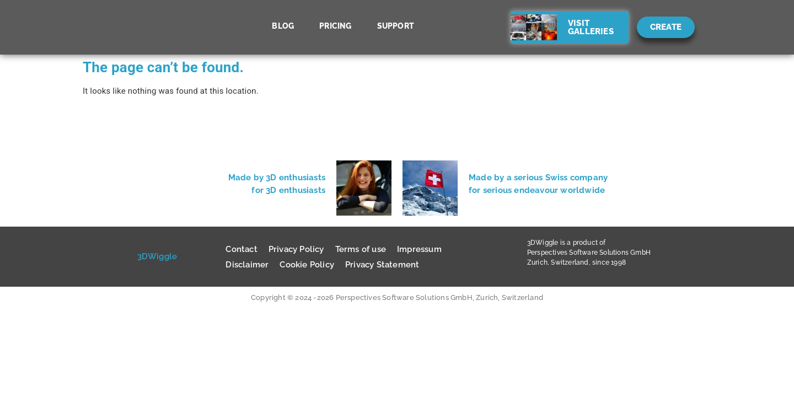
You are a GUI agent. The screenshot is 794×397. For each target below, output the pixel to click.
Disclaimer (247, 265)
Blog (283, 26)
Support (395, 26)
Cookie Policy (307, 265)
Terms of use (360, 249)
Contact (241, 249)
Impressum (419, 249)
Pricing (335, 26)
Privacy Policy (296, 249)
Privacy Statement (382, 265)
